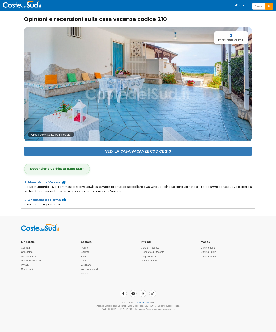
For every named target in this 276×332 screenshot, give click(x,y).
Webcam (86, 264)
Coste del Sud (143, 302)
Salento (85, 252)
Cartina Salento (209, 256)
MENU (239, 5)
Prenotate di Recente (152, 252)
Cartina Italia (208, 247)
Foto (83, 260)
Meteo (84, 273)
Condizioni (27, 269)
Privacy (25, 264)
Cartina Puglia (209, 252)
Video (84, 256)
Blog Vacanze (148, 256)
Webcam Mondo (90, 269)
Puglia (84, 247)
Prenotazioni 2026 (31, 260)
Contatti (25, 247)
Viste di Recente (150, 247)
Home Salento (149, 260)
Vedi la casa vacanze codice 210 (138, 151)
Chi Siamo (27, 252)
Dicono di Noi (28, 256)
